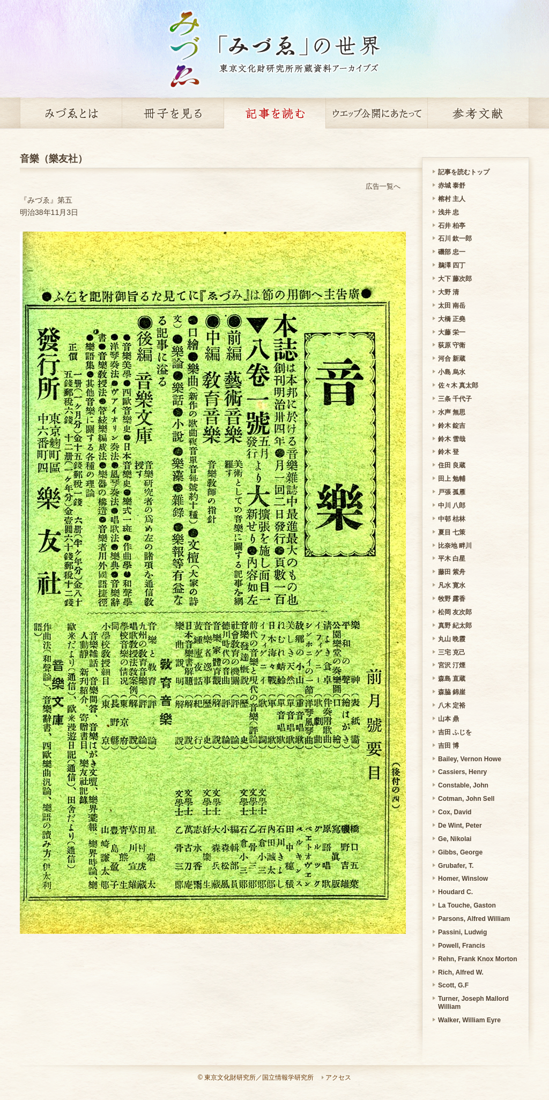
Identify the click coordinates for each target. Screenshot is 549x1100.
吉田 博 (448, 745)
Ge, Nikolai (454, 839)
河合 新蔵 (451, 358)
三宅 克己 (451, 652)
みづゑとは (71, 113)
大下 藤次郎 (455, 279)
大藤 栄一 (451, 332)
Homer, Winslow (463, 878)
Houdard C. (455, 892)
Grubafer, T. (455, 865)
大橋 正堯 (451, 319)
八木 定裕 (451, 705)
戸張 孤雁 (451, 492)
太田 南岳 (451, 305)
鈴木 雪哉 (451, 439)
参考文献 (478, 113)
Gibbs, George (460, 852)
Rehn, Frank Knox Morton (477, 959)
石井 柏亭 (451, 225)
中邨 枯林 (451, 519)
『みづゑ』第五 (46, 200)
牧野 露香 (451, 599)
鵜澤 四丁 (451, 265)
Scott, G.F (453, 985)
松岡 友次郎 (455, 612)
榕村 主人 (451, 199)
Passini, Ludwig (462, 932)
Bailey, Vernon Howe (469, 759)
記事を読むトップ (463, 172)
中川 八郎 (451, 505)
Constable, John (463, 785)
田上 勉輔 (451, 478)
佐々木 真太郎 (458, 385)
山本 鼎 (448, 719)
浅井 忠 (448, 212)
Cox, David (454, 812)
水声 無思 (451, 412)
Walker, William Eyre (469, 1020)
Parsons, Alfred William (474, 919)
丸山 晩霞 (451, 639)
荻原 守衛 (451, 345)
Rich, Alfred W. (461, 972)
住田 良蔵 (451, 465)
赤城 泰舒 (451, 185)
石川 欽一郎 (455, 238)
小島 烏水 (451, 372)
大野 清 (448, 292)
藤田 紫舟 (451, 572)
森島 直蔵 (451, 678)
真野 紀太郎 (455, 625)
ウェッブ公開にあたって (376, 113)
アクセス (338, 1077)
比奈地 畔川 (455, 545)
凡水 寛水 (451, 585)
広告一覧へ (383, 186)
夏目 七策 (451, 532)
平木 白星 (451, 558)
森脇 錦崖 (451, 692)
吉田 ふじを (455, 732)
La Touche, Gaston (467, 905)
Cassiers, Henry (462, 772)
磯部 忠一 (451, 252)
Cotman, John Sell (466, 798)
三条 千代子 (455, 399)
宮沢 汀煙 (451, 665)
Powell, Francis (461, 945)
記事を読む (274, 113)
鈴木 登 (448, 452)
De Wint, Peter (460, 825)
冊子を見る (173, 113)
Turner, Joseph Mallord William (473, 1002)
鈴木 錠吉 (451, 425)
